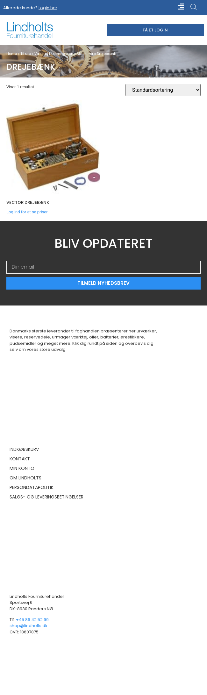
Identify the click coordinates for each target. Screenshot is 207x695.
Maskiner (85, 53)
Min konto (22, 468)
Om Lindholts (25, 478)
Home (11, 53)
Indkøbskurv (24, 449)
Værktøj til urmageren (53, 53)
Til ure (25, 53)
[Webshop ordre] (163, 90)
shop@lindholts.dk (28, 626)
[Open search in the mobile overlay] (193, 7)
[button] (176, 6)
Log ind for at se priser (27, 212)
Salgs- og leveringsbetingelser (46, 497)
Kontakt (20, 459)
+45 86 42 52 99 (32, 620)
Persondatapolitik (32, 487)
